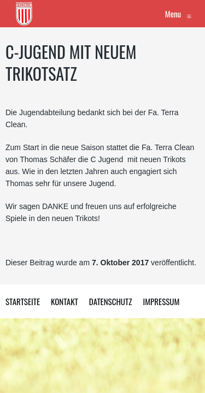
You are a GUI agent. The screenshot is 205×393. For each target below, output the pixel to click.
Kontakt (64, 301)
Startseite (22, 301)
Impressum (161, 301)
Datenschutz (110, 301)
